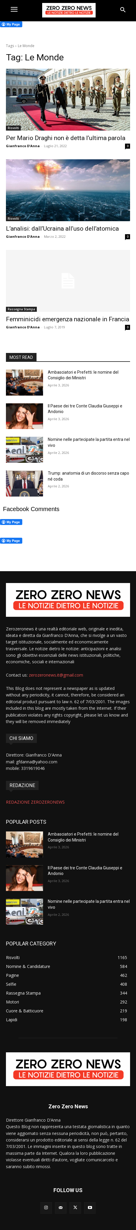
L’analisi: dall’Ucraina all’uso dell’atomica (62, 228)
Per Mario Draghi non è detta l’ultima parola (65, 138)
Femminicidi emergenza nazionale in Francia (67, 319)
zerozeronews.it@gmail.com (56, 675)
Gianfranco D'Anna (23, 146)
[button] (123, 10)
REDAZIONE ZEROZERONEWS (35, 802)
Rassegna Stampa (21, 309)
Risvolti (13, 128)
